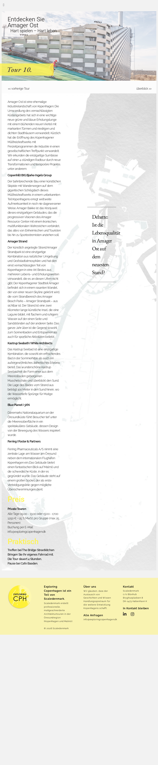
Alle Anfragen (93, 615)
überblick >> (143, 88)
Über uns (89, 586)
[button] (3, 5)
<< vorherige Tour (18, 88)
